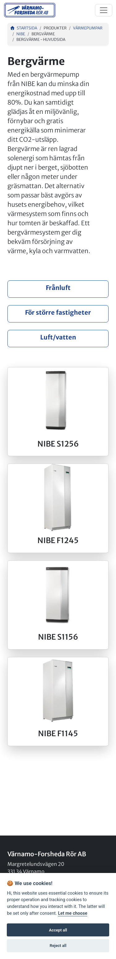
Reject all (57, 945)
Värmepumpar (87, 28)
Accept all (58, 930)
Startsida (23, 28)
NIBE (20, 34)
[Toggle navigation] (103, 10)
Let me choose (72, 913)
